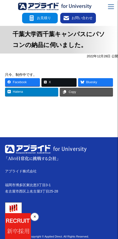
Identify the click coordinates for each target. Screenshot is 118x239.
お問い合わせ (78, 18)
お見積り (40, 18)
